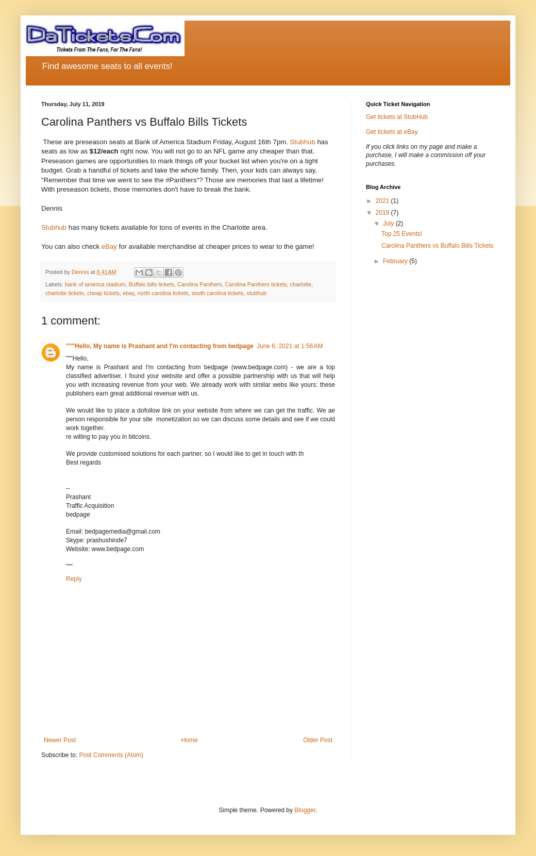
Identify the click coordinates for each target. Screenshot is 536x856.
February (396, 261)
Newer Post (60, 740)
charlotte (300, 284)
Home (189, 740)
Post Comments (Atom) (111, 755)
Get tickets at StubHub (397, 117)
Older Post (317, 740)
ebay (129, 293)
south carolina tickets (218, 293)
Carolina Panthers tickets (256, 284)
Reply (74, 579)
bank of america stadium (95, 284)
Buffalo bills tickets (151, 284)
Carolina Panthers (199, 284)
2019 (383, 212)
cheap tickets (103, 293)
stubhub (256, 293)
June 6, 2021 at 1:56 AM (290, 346)
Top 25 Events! (401, 233)
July (389, 223)
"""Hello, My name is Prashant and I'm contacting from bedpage (160, 346)
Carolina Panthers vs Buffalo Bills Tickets (437, 245)
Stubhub (302, 142)
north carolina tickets (163, 293)
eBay (109, 246)
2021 (383, 200)
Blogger (304, 810)
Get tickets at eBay (392, 131)
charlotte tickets (64, 293)
